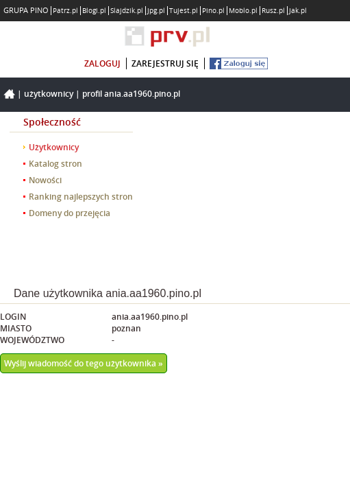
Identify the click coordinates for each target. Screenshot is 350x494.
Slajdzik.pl (126, 10)
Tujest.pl (183, 10)
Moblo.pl (243, 10)
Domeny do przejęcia (69, 213)
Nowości (45, 180)
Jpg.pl (156, 10)
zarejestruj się (165, 63)
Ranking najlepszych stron (81, 196)
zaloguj (102, 63)
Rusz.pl (273, 10)
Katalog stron (55, 163)
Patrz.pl (65, 10)
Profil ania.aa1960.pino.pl (131, 93)
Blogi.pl (94, 10)
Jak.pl (298, 10)
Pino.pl (213, 10)
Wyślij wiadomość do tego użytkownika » (83, 363)
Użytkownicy (48, 93)
